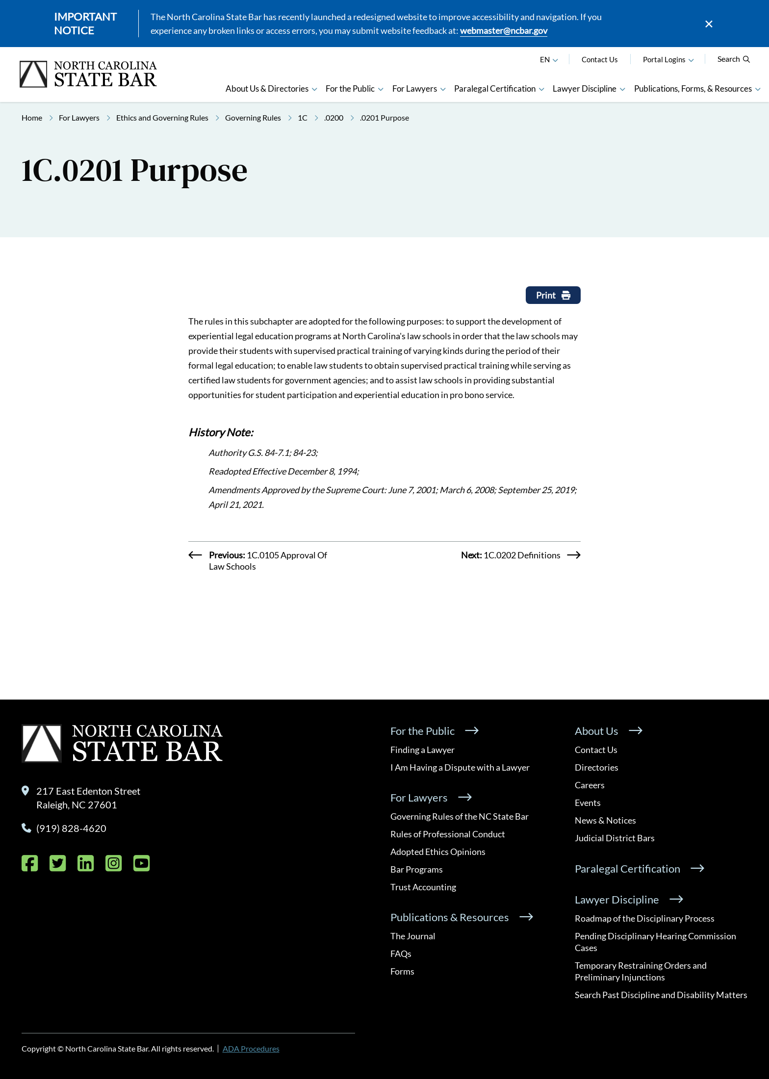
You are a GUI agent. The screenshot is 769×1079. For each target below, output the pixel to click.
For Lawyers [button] (414, 88)
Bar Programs (416, 869)
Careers (590, 784)
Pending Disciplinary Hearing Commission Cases (655, 941)
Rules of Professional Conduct (447, 833)
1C (303, 117)
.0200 (333, 117)
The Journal (413, 935)
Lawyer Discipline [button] (584, 88)
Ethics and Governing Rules (162, 117)
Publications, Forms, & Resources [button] (693, 88)
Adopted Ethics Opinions (438, 851)
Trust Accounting (423, 886)
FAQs (400, 953)
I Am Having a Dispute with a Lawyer (460, 767)
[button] (691, 59)
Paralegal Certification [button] (495, 88)
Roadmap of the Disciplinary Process (645, 918)
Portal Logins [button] (664, 59)
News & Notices (605, 820)
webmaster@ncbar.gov (503, 30)
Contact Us (600, 59)
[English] (555, 59)
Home (32, 117)
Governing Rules (253, 117)
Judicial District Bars (615, 837)
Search (734, 58)
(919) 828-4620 (71, 828)
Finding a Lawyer (422, 749)
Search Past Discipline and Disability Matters (661, 994)
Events (588, 802)
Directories (596, 767)
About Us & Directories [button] (267, 88)
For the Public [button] (350, 88)
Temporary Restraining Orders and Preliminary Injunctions (641, 971)
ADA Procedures (251, 1048)
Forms (402, 971)
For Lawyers (79, 117)
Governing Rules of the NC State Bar (459, 816)
